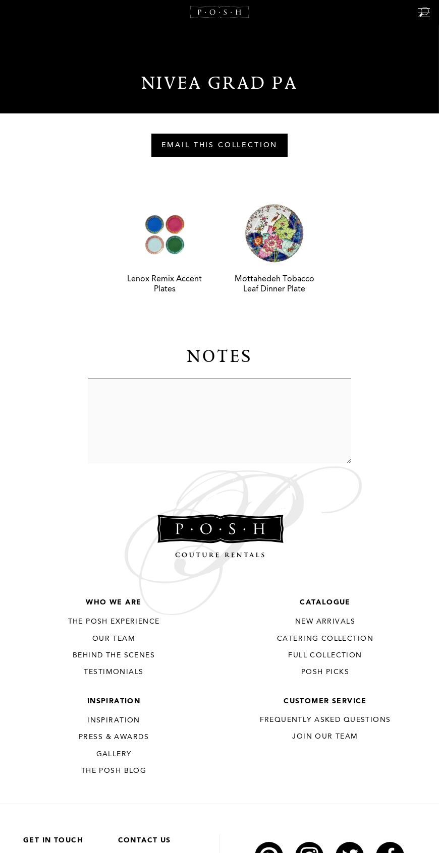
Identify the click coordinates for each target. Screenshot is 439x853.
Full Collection (325, 655)
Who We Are (113, 602)
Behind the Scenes (114, 655)
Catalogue (325, 602)
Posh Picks (325, 672)
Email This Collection (219, 145)
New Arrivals (325, 621)
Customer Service (325, 701)
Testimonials (113, 672)
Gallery (114, 754)
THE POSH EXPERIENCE (114, 621)
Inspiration (114, 701)
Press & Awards (114, 737)
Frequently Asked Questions (325, 719)
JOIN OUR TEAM (325, 736)
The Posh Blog (113, 770)
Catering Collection (325, 638)
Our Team (113, 638)
